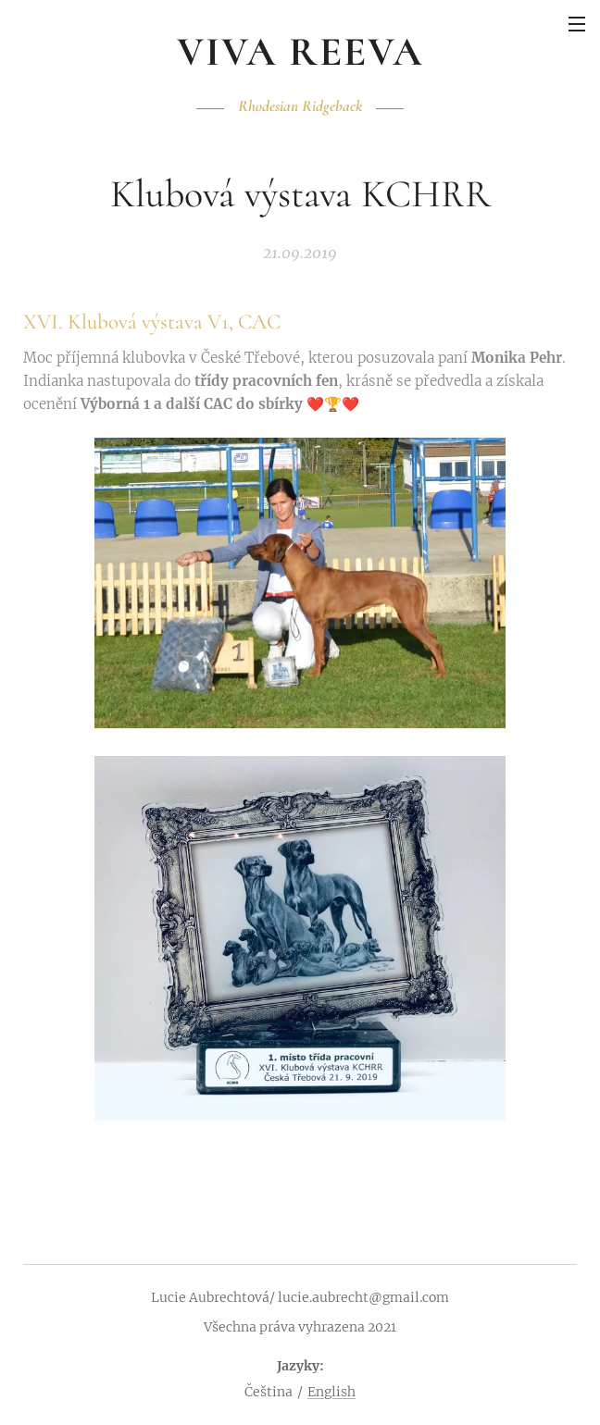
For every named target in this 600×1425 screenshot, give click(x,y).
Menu (577, 24)
